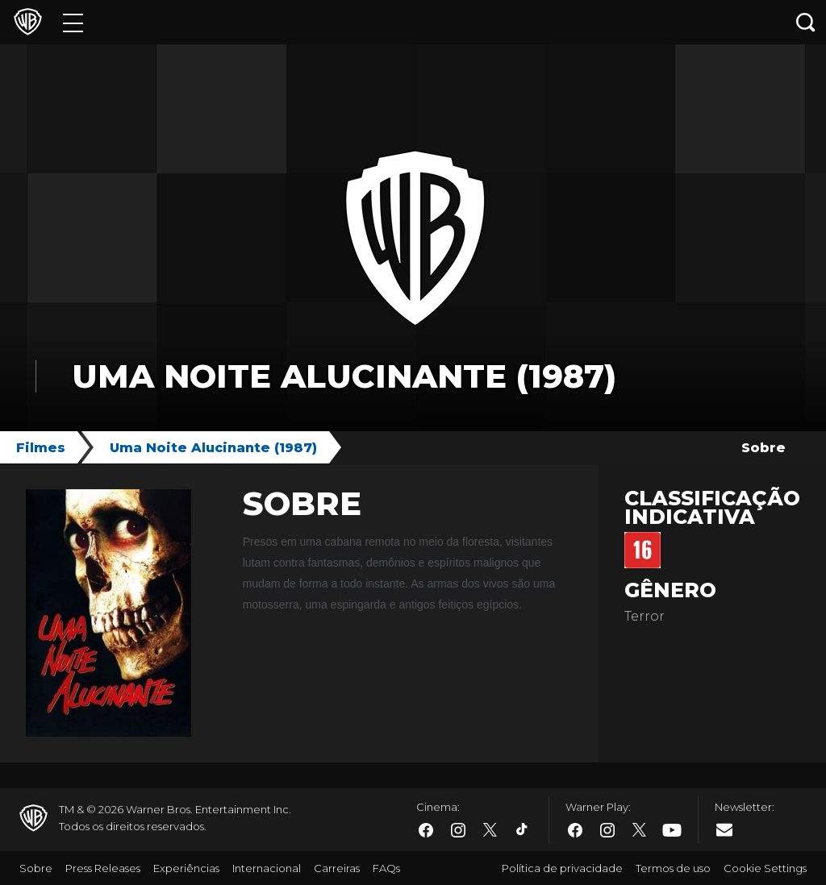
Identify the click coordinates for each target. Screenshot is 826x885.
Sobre (763, 447)
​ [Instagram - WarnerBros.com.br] (458, 830)
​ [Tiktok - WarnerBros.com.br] (522, 830)
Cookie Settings (765, 868)
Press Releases (102, 868)
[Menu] (73, 22)
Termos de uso (673, 868)
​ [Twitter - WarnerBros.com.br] (490, 830)
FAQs (386, 868)
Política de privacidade (562, 868)
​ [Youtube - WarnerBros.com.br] (672, 830)
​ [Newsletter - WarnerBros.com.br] (724, 829)
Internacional (266, 868)
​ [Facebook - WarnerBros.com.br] (426, 830)
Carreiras (337, 868)
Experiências (186, 868)
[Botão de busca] (806, 22)
